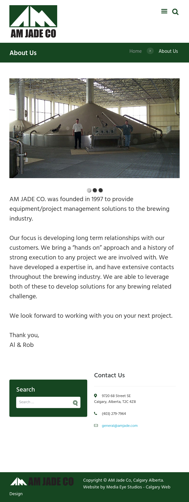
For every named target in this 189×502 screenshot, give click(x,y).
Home (136, 51)
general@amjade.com (120, 426)
